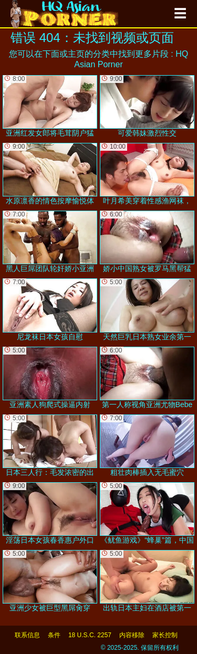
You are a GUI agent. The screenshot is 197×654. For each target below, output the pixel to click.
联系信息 (27, 635)
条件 (54, 635)
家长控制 (165, 635)
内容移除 (131, 635)
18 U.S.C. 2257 (89, 635)
